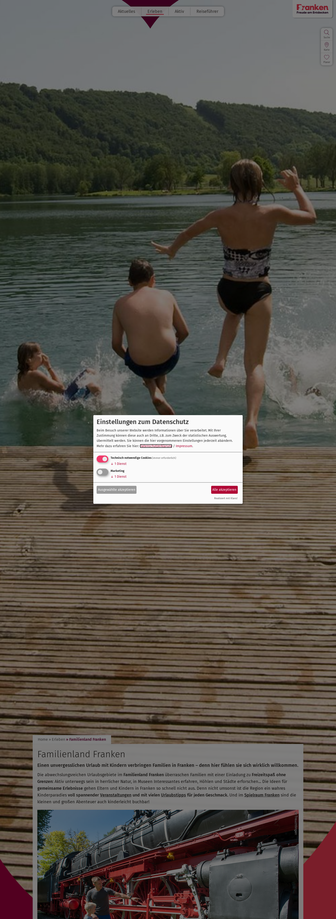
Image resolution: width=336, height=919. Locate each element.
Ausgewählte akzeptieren (116, 489)
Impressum (184, 446)
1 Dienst (118, 464)
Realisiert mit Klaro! (226, 498)
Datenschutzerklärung (156, 446)
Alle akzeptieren (224, 489)
